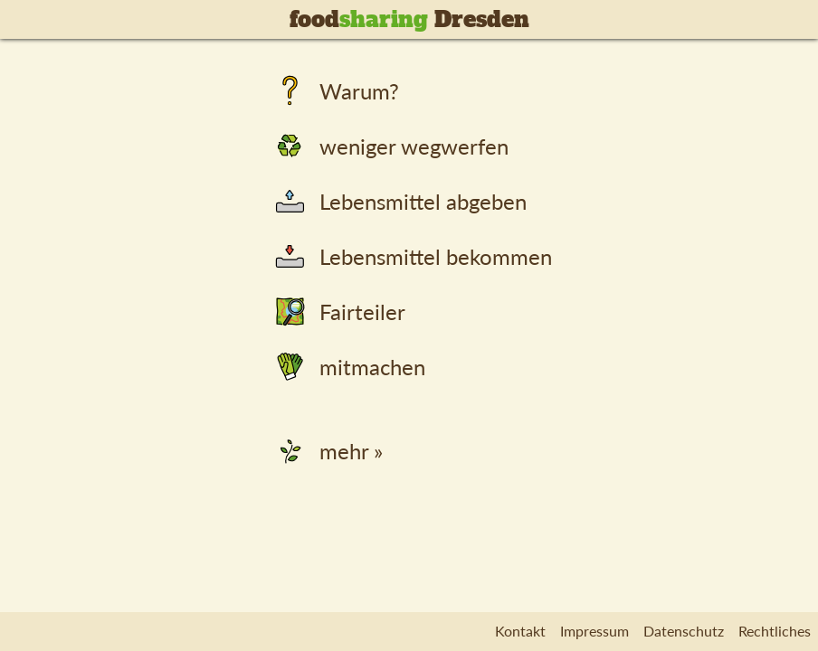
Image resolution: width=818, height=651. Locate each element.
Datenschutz (683, 630)
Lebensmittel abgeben (399, 201)
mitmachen (348, 367)
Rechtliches (774, 630)
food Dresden (409, 19)
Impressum (594, 630)
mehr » (327, 451)
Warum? (335, 91)
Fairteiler (338, 311)
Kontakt (520, 630)
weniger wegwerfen (390, 146)
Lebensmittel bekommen (411, 256)
